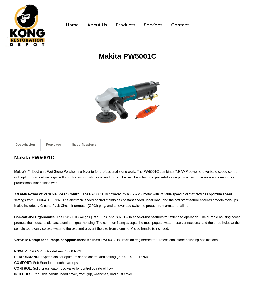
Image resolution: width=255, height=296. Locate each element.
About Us (96, 25)
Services (154, 25)
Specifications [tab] (84, 144)
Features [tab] (53, 144)
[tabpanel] (127, 216)
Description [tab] (25, 144)
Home (71, 25)
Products (125, 25)
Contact (182, 25)
